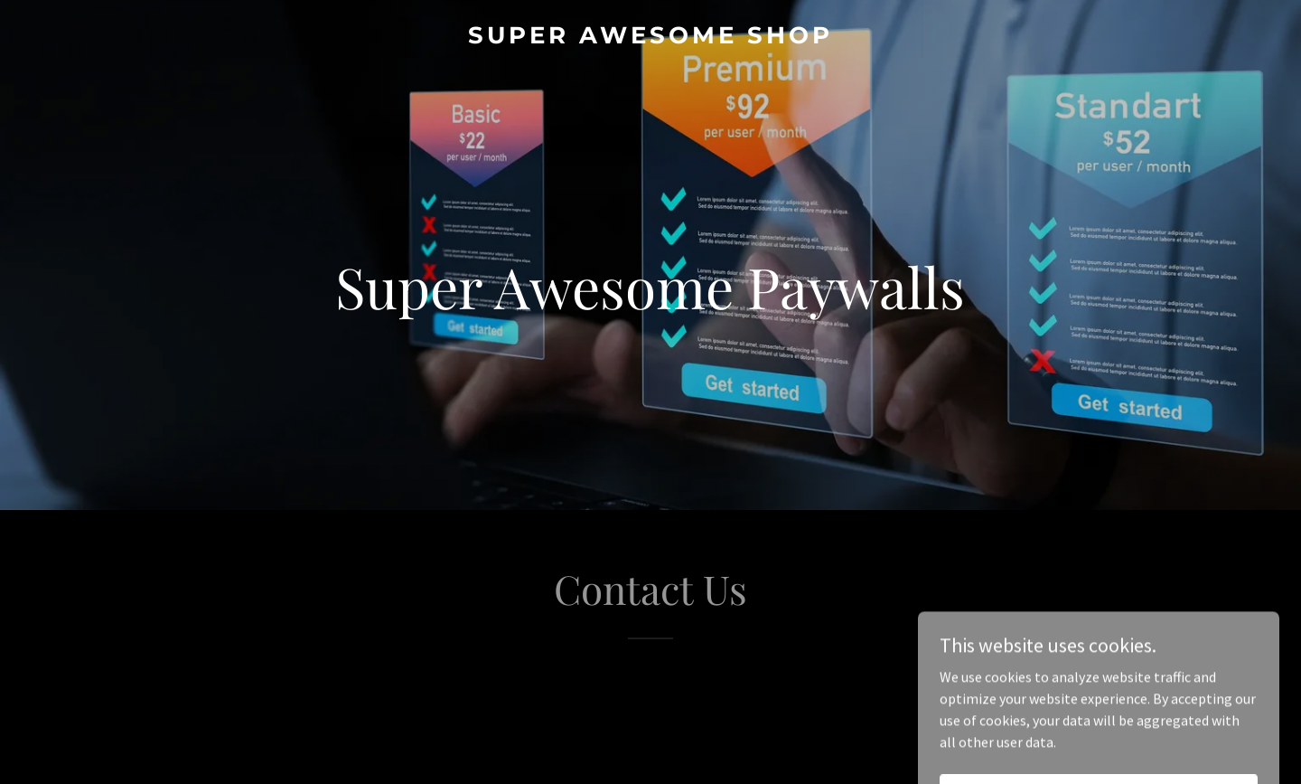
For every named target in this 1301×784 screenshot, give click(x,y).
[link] (650, 38)
